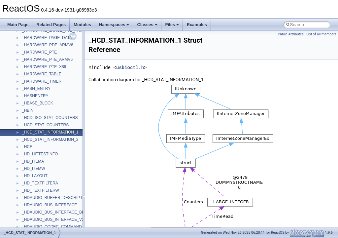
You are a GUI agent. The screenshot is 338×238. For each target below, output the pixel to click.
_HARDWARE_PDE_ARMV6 (47, 45)
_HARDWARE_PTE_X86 (44, 66)
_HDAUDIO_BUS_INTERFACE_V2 (53, 219)
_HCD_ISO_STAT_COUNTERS (50, 117)
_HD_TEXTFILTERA (40, 183)
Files (172, 24)
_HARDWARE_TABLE (41, 74)
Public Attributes (291, 34)
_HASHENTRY (35, 96)
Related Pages (51, 24)
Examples (197, 24)
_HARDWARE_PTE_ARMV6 (47, 59)
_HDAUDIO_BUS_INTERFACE (49, 205)
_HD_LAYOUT (35, 176)
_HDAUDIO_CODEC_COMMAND (52, 226)
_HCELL (29, 146)
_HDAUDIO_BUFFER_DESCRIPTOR (55, 197)
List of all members (321, 34)
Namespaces (114, 24)
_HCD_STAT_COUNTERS (45, 125)
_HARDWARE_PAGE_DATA (47, 37)
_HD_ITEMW (33, 168)
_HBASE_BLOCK (37, 103)
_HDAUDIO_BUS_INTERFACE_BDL (54, 212)
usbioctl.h (130, 67)
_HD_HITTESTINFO (40, 154)
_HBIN (27, 110)
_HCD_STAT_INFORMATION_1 (50, 132)
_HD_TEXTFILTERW (40, 190)
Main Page (17, 24)
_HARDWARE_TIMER (41, 81)
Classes (147, 24)
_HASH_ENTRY (36, 88)
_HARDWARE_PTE (39, 52)
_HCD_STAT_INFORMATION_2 (50, 139)
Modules (82, 24)
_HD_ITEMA (33, 161)
